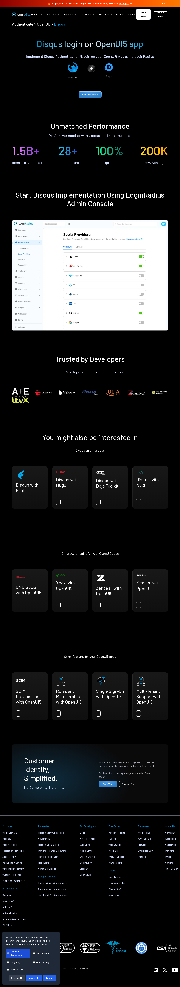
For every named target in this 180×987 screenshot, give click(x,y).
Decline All (16, 977)
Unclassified (15, 969)
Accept (50, 977)
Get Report (126, 3)
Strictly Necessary (14, 953)
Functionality (41, 962)
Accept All (34, 977)
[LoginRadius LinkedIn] (155, 969)
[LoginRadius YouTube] (175, 970)
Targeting (13, 962)
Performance (41, 953)
